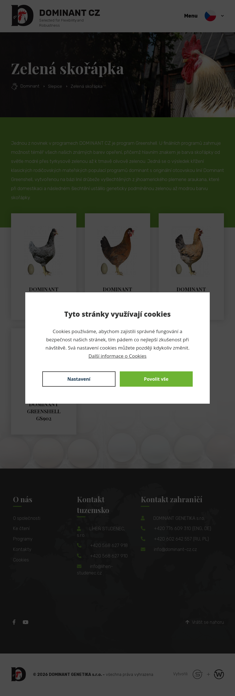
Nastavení (78, 379)
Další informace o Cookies (117, 356)
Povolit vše (156, 379)
